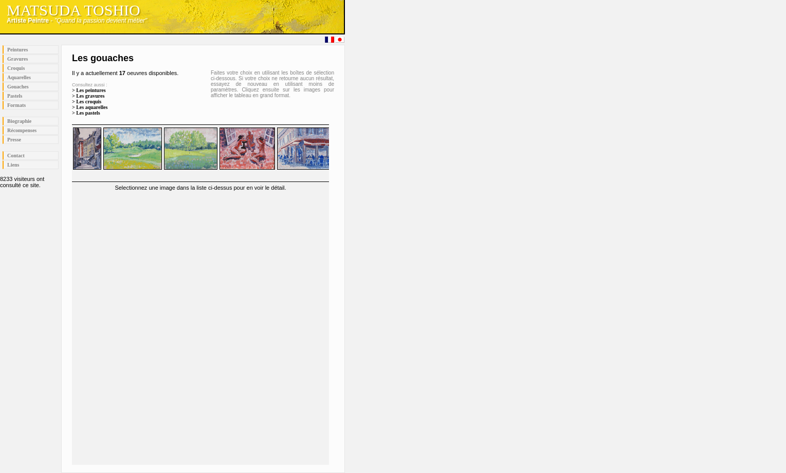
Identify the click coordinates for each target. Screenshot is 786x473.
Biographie (19, 121)
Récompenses (21, 130)
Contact (16, 155)
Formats (16, 105)
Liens (13, 165)
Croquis (16, 68)
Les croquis (88, 101)
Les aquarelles (91, 107)
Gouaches (18, 86)
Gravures (17, 59)
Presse (14, 139)
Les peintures (90, 90)
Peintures (17, 49)
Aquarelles (19, 77)
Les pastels (88, 113)
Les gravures (90, 96)
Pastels (14, 96)
